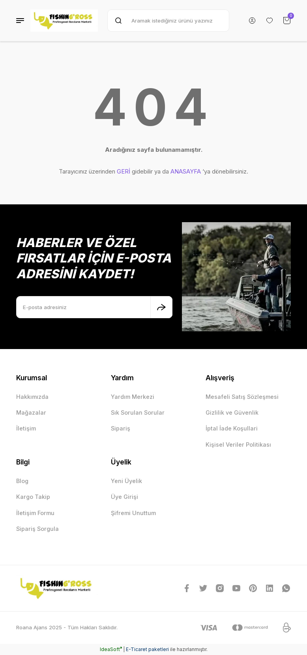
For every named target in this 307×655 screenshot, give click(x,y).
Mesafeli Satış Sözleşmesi (242, 396)
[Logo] (64, 20)
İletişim (26, 428)
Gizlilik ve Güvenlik (232, 412)
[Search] (168, 20)
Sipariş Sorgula (37, 528)
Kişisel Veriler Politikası (238, 444)
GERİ (123, 171)
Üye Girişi (124, 496)
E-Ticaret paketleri (147, 649)
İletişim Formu (35, 513)
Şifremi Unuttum (133, 513)
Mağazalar (31, 412)
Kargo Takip (33, 496)
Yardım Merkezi (132, 396)
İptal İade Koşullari (232, 428)
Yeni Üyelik (126, 481)
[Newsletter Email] (94, 307)
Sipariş (120, 428)
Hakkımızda (32, 396)
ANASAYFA (185, 171)
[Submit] (161, 307)
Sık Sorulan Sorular (138, 412)
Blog (22, 481)
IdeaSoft (111, 649)
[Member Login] (252, 20)
